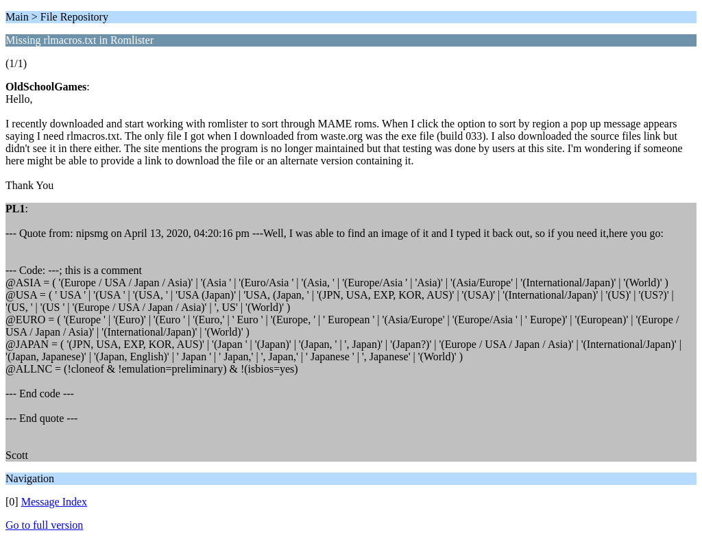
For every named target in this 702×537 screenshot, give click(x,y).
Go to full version (44, 525)
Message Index (54, 502)
